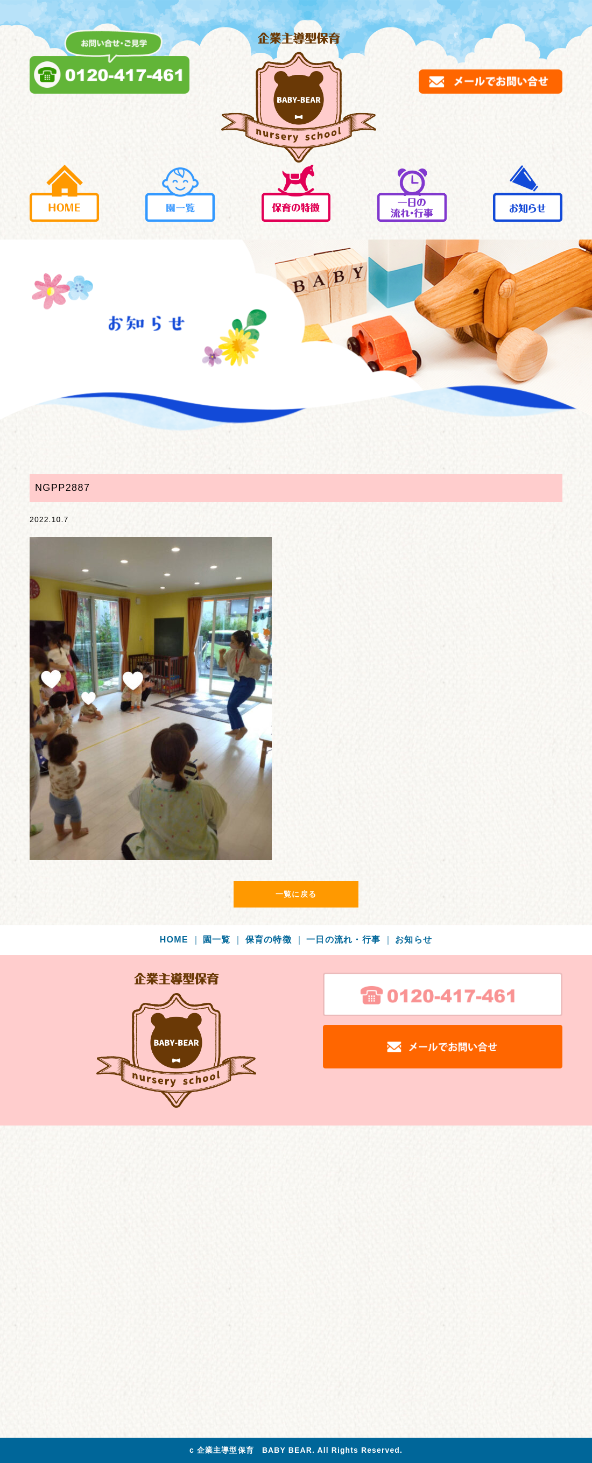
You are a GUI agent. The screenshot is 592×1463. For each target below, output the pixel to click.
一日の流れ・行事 (349, 939)
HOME (180, 939)
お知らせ (413, 939)
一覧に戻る (296, 894)
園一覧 (223, 939)
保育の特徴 (274, 939)
